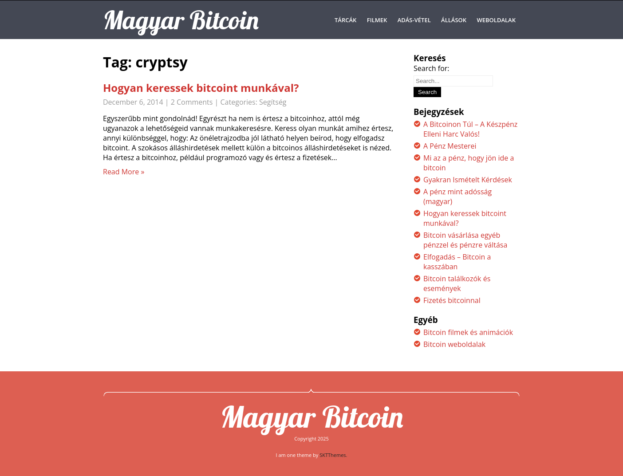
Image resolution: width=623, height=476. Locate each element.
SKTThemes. (333, 455)
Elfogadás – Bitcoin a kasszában (457, 261)
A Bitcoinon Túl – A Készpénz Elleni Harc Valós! (470, 129)
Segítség (272, 102)
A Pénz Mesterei (450, 146)
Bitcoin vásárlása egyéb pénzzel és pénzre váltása (465, 240)
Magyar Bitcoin (311, 416)
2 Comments (192, 102)
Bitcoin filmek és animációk (468, 332)
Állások (453, 20)
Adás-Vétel (414, 20)
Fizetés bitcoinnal (452, 300)
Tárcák (345, 20)
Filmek (377, 20)
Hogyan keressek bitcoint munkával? (201, 87)
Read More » (123, 172)
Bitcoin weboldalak (454, 344)
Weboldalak (496, 20)
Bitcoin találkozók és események (456, 283)
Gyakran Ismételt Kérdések (467, 180)
